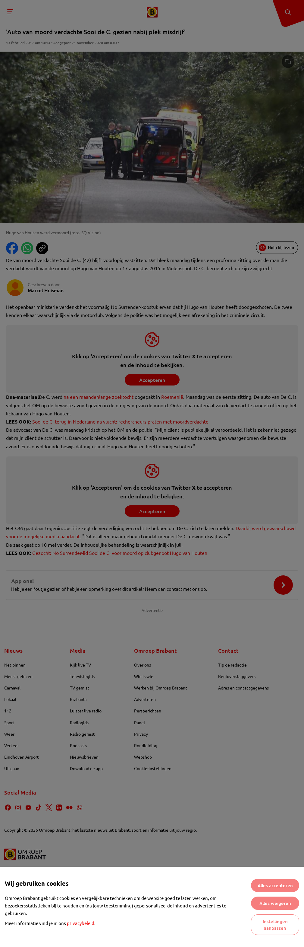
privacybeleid (80, 923)
